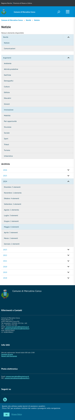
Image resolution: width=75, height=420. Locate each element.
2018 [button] (5, 278)
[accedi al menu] (67, 11)
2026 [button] (5, 170)
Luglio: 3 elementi (11, 215)
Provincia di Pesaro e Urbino (22, 3)
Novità (28, 20)
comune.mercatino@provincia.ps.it (17, 327)
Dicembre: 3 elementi (12, 187)
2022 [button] (5, 255)
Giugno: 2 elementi (11, 221)
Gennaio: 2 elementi (12, 244)
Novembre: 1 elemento (13, 193)
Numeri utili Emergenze (9, 356)
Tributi (6, 144)
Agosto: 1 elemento (11, 210)
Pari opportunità (10, 121)
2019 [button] (5, 272)
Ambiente (7, 63)
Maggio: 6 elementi (11, 227)
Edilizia (7, 92)
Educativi (7, 98)
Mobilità (7, 115)
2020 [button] (5, 267)
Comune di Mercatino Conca (24, 12)
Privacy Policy (17, 414)
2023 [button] (5, 249)
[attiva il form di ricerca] (59, 12)
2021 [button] (5, 261)
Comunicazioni (9, 48)
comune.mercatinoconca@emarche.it (17, 329)
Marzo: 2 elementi (11, 238)
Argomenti (38, 57)
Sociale (7, 133)
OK (7, 415)
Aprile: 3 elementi (11, 232)
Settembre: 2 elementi (12, 204)
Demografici (8, 81)
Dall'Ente (7, 75)
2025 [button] (5, 176)
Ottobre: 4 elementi (11, 198)
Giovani (7, 104)
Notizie (37, 20)
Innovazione (8, 110)
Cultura (7, 86)
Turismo (7, 150)
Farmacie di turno (7, 354)
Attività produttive (11, 69)
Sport (6, 138)
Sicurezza (7, 127)
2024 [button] (5, 181)
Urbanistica (8, 156)
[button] (68, 37)
